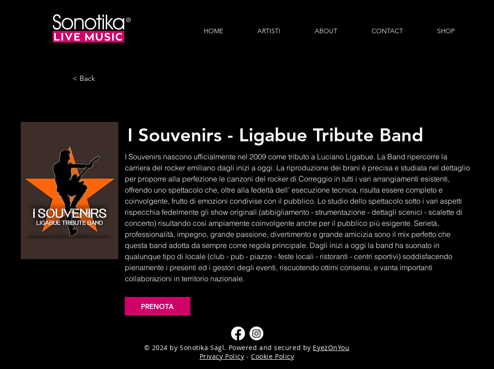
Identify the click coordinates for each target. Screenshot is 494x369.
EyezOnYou (331, 347)
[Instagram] (256, 333)
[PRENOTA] (157, 306)
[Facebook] (238, 333)
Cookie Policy (272, 356)
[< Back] (103, 78)
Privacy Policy (222, 356)
